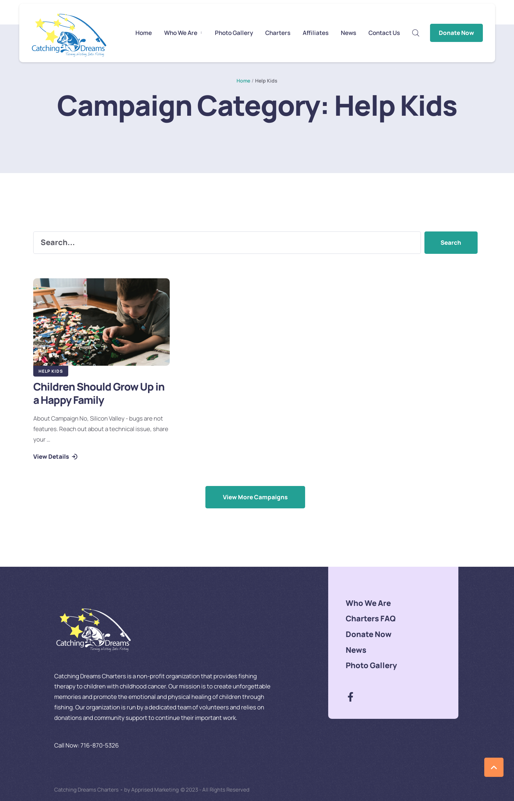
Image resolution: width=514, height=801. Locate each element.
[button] (201, 32)
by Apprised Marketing (151, 789)
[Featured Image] (101, 322)
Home (243, 80)
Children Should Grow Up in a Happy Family (98, 393)
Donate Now (456, 33)
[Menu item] (143, 33)
